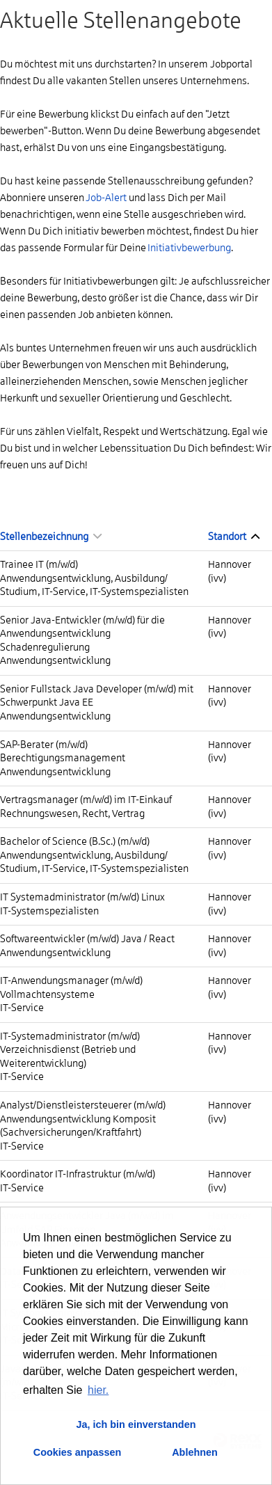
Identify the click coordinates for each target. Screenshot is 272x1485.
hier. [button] (98, 1390)
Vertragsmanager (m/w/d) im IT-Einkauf (86, 799)
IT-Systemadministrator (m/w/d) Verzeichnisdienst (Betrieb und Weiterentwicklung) (70, 1050)
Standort (233, 536)
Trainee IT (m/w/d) (39, 564)
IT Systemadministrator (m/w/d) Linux (82, 897)
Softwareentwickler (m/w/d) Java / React (87, 938)
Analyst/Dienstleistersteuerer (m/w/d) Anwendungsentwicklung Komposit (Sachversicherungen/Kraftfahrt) (83, 1118)
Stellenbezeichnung (51, 536)
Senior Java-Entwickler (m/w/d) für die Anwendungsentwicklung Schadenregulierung (82, 633)
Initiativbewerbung (189, 247)
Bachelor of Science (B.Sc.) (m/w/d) (75, 841)
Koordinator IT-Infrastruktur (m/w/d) (77, 1174)
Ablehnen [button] (195, 1452)
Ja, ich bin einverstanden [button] (136, 1424)
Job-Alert (106, 197)
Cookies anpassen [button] (77, 1452)
